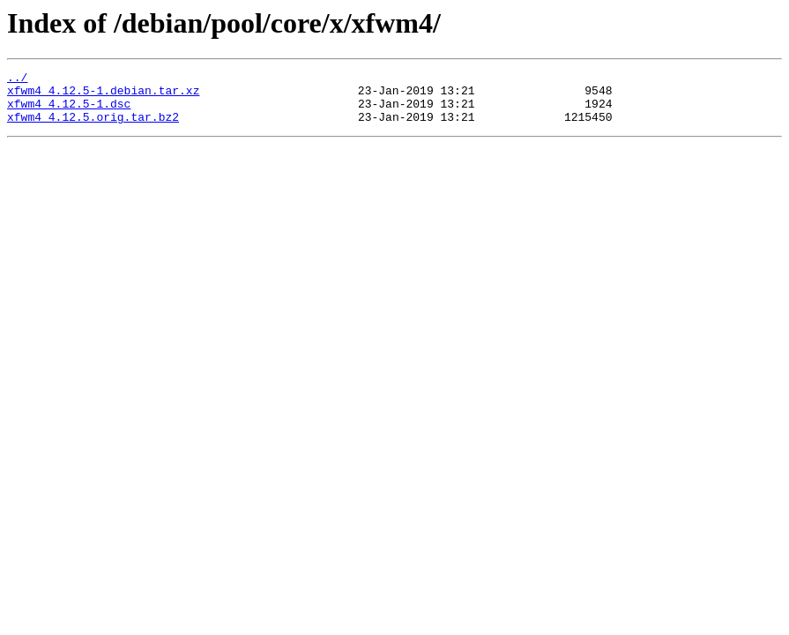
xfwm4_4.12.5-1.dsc (68, 111)
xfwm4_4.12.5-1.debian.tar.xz (103, 95)
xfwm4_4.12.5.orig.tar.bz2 (93, 127)
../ (17, 79)
